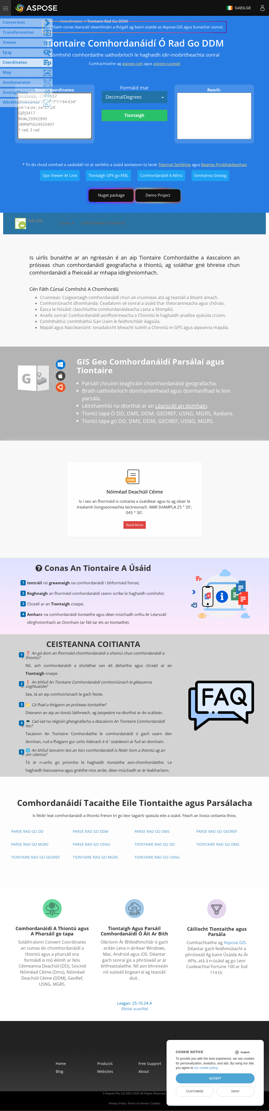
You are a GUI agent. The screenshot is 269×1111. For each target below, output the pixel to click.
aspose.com (132, 63)
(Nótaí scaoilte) (134, 1008)
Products (105, 1063)
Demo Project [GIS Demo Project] (158, 195)
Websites (105, 1071)
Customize (194, 1091)
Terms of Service (138, 1103)
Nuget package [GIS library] (111, 195)
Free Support (149, 1063)
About (143, 1071)
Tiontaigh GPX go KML (108, 175)
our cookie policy (206, 1068)
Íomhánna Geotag (210, 175)
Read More (134, 524)
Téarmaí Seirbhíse (174, 164)
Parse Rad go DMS (152, 831)
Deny (235, 1091)
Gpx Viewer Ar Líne (60, 175)
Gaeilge (238, 8)
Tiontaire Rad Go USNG (157, 857)
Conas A (67, 223)
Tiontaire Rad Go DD (154, 844)
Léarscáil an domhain (181, 405)
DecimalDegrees (124, 97)
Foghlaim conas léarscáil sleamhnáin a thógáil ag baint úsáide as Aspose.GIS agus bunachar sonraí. (134, 26)
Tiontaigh (134, 115)
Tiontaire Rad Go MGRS (95, 857)
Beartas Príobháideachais (224, 164)
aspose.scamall (166, 63)
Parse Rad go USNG (91, 844)
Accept (215, 1078)
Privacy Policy (118, 1103)
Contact (155, 1103)
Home (61, 1063)
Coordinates (71, 21)
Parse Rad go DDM (90, 831)
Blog (59, 1071)
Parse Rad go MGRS (30, 844)
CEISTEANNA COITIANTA (103, 223)
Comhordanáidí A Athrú (161, 175)
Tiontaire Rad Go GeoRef (35, 857)
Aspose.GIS (235, 942)
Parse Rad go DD (27, 831)
